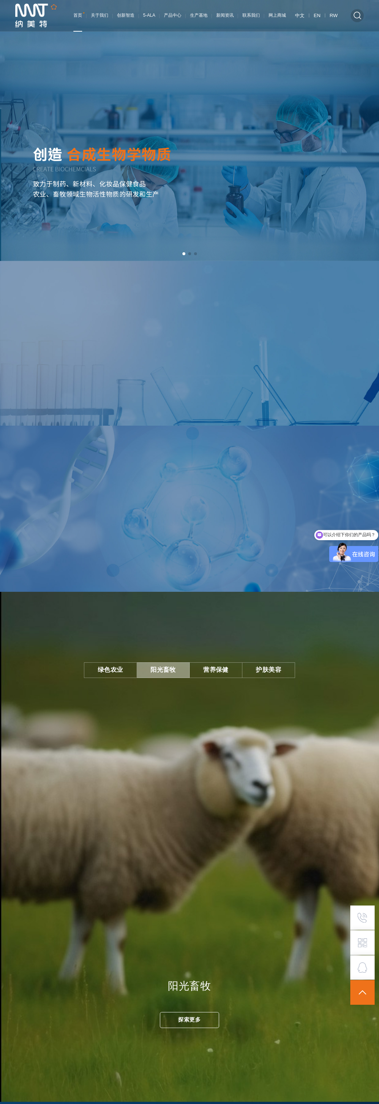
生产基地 (200, 15)
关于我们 (100, 15)
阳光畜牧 (166, 666)
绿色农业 (119, 666)
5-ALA (150, 15)
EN (318, 15)
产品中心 (173, 15)
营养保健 (213, 666)
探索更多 (189, 1015)
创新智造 (127, 15)
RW (334, 15)
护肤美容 (260, 666)
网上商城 (278, 15)
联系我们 (252, 15)
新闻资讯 (226, 15)
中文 (302, 15)
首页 (78, 15)
